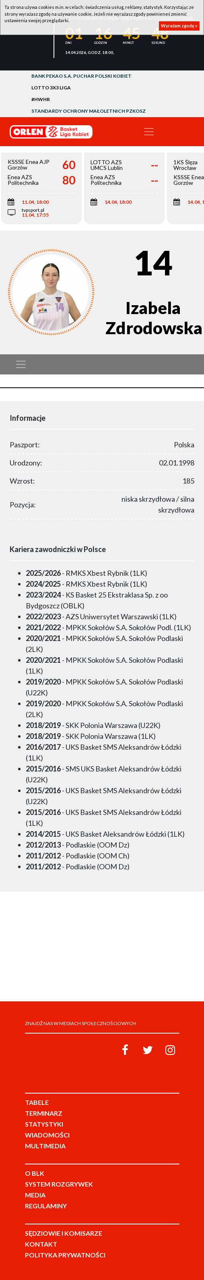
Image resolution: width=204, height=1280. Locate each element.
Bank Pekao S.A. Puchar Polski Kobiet (81, 76)
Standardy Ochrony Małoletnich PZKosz (88, 111)
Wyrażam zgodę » (179, 25)
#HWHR (40, 99)
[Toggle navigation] (149, 132)
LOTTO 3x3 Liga (51, 88)
